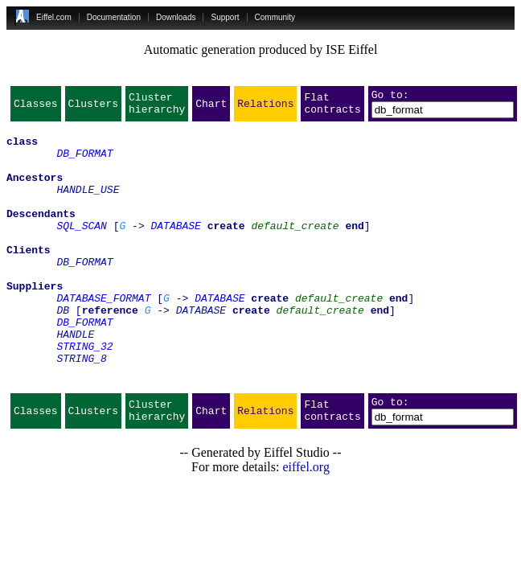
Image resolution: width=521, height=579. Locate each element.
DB (62, 350)
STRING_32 (84, 394)
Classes (36, 108)
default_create (294, 249)
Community (275, 17)
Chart (211, 108)
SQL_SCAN (81, 249)
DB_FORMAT (84, 162)
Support (225, 17)
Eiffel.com (54, 17)
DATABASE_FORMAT (103, 336)
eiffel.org (306, 525)
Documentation (114, 17)
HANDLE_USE (87, 206)
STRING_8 (81, 408)
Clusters (93, 108)
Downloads (175, 17)
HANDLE (75, 379)
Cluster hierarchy (157, 107)
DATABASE (175, 249)
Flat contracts (332, 107)
